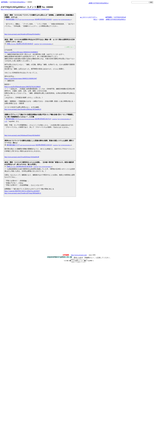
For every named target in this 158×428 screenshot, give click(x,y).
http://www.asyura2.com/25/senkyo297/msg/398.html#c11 (22, 193)
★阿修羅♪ (4, 2)
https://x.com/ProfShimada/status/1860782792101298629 (22, 86)
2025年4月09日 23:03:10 (44, 145)
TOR (59, 19)
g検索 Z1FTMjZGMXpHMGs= (99, 3)
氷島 (11, 44)
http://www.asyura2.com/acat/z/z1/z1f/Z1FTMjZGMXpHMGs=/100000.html (25, 9)
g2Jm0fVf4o (55, 19)
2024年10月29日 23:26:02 (43, 19)
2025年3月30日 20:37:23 (43, 119)
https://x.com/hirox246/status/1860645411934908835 (21, 52)
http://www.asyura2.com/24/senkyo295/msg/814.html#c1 (22, 34)
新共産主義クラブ (20, 19)
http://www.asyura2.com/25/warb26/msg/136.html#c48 (21, 157)
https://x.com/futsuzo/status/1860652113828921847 (20, 78)
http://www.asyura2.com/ (79, 255)
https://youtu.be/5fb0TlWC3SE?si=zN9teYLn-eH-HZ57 (22, 191)
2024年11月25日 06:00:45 (24, 44)
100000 (101, 19)
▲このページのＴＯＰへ (88, 17)
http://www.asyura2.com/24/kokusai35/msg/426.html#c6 (22, 135)
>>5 (5, 121)
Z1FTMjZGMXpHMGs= (18, 2)
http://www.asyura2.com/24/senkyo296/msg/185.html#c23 (22, 109)
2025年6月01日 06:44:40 (24, 166)
